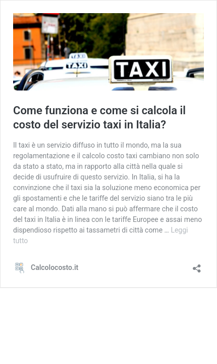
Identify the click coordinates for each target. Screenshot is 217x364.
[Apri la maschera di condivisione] (197, 265)
